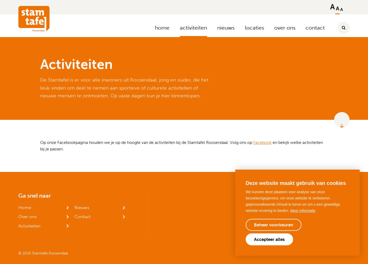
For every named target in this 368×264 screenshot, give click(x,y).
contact (315, 27)
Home (24, 207)
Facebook (262, 142)
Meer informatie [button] (302, 211)
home (162, 27)
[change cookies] (273, 225)
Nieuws (81, 207)
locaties (254, 27)
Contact (82, 216)
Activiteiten (29, 225)
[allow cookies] (269, 239)
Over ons (27, 216)
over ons (284, 27)
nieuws (226, 27)
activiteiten (193, 27)
